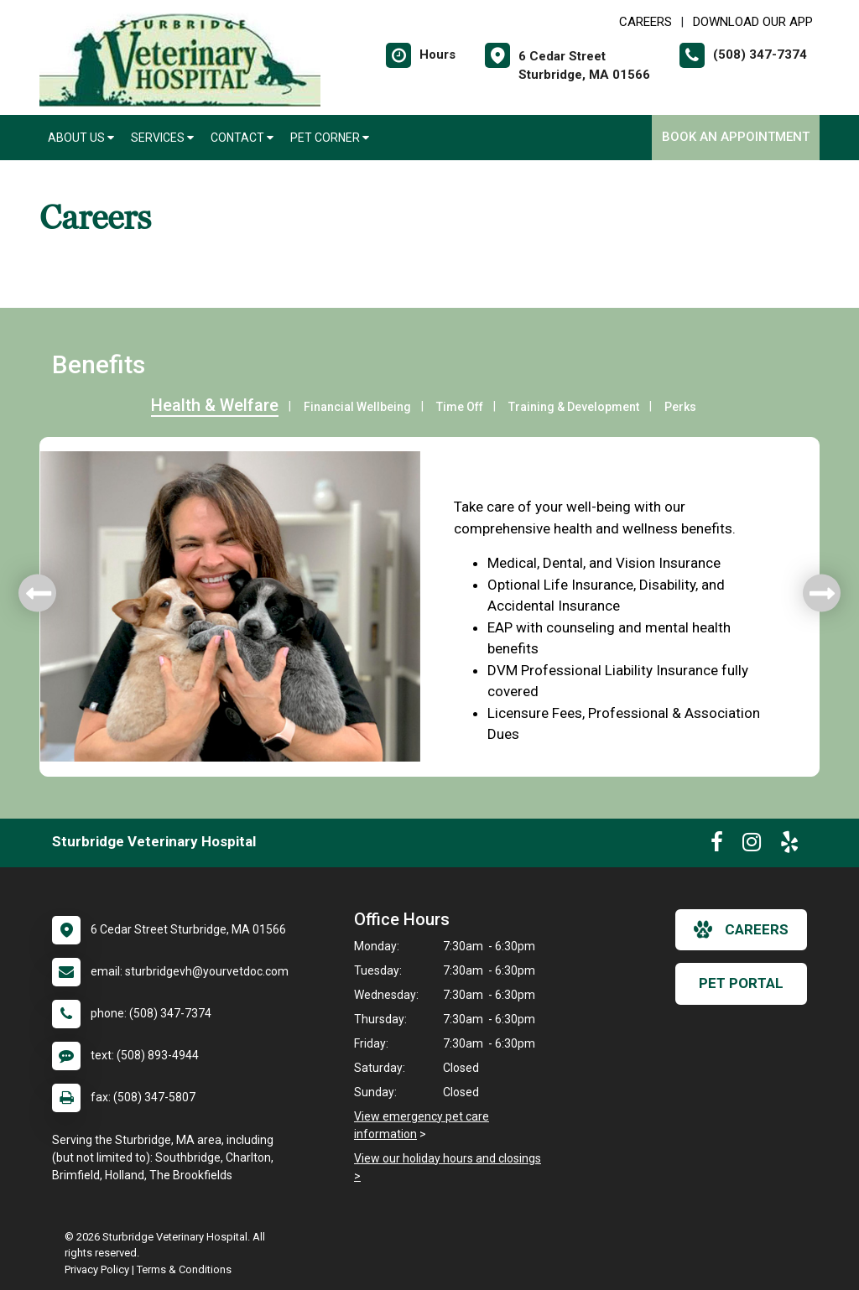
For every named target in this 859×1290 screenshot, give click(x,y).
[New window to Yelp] (789, 845)
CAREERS (645, 21)
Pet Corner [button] (329, 137)
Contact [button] (242, 137)
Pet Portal (741, 983)
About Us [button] (81, 137)
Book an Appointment (736, 136)
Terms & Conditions (184, 1269)
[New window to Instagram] (751, 845)
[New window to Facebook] (716, 845)
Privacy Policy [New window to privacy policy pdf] (97, 1269)
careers (741, 929)
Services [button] (162, 137)
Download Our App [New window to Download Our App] (753, 21)
